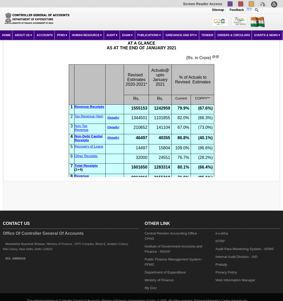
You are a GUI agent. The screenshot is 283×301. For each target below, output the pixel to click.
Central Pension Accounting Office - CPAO (171, 235)
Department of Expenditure (165, 272)
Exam (126, 35)
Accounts (45, 35)
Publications (148, 35)
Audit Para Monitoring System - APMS (245, 249)
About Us (22, 35)
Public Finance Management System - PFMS (173, 261)
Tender (207, 35)
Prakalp (221, 264)
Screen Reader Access (202, 4)
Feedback (236, 10)
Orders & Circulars (233, 35)
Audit (110, 35)
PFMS (61, 35)
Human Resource (85, 35)
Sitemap (218, 10)
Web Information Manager (236, 280)
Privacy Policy (226, 272)
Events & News (266, 35)
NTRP (220, 241)
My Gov (150, 288)
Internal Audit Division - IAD (237, 257)
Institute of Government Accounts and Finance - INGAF (173, 248)
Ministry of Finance (159, 280)
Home (6, 35)
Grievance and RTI (180, 35)
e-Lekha (222, 233)
